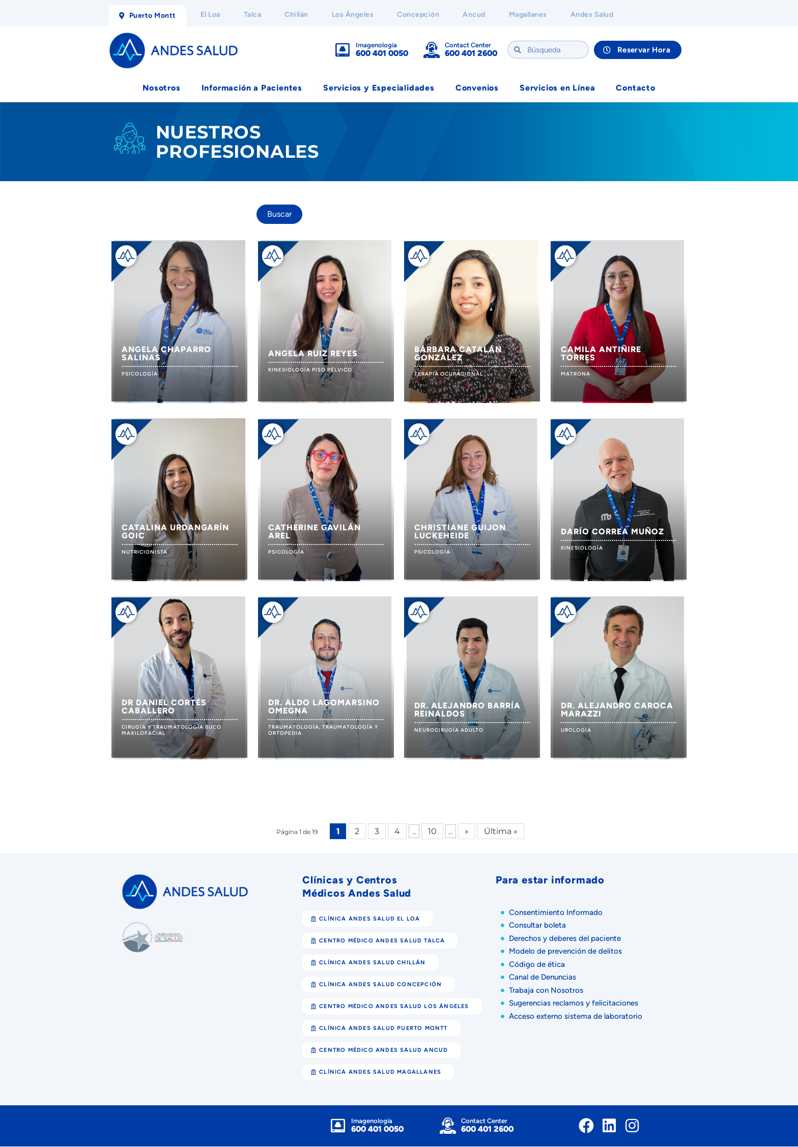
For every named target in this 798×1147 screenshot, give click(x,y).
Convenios (477, 88)
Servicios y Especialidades (379, 88)
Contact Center (468, 45)
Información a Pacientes (252, 88)
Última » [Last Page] (501, 832)
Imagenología (376, 45)
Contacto (635, 88)
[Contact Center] (431, 50)
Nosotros (161, 88)
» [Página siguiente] (467, 832)
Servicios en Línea (557, 88)
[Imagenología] (342, 50)
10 (432, 832)
